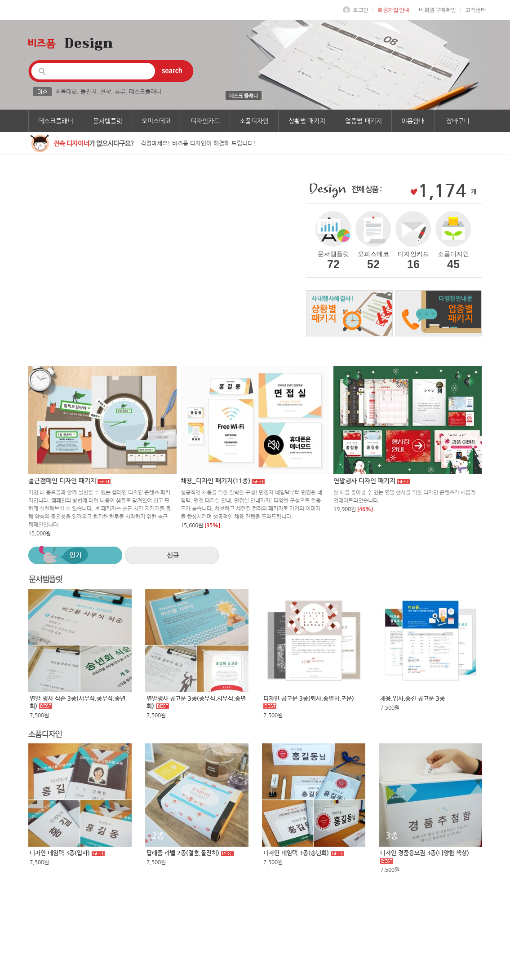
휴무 (120, 91)
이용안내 (413, 120)
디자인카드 (205, 120)
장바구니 (458, 120)
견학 (105, 91)
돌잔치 (88, 91)
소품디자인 (254, 120)
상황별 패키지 (306, 120)
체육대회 (66, 91)
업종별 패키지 (363, 120)
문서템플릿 (107, 120)
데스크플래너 (145, 91)
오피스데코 (156, 120)
